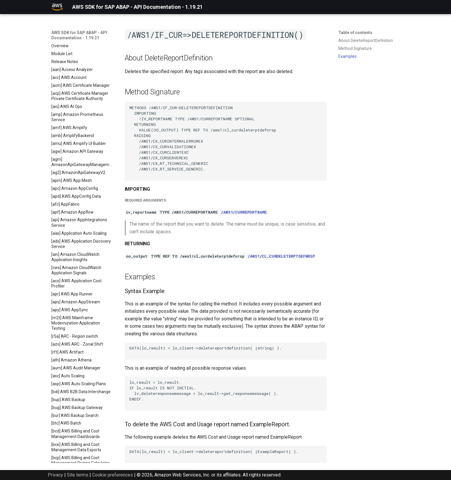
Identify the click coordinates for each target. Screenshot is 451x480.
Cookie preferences (112, 475)
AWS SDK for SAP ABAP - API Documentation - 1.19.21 (79, 35)
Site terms (77, 475)
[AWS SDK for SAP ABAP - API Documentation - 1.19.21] (57, 7)
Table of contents (355, 32)
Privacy (55, 475)
